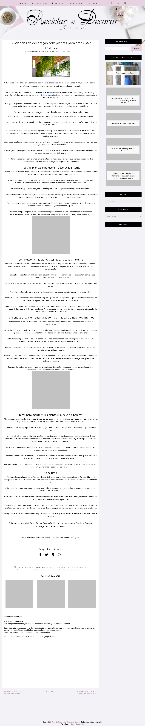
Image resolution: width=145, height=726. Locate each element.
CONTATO (94, 3)
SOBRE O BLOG (39, 3)
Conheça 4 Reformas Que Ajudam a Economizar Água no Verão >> (87, 692)
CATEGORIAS (58, 3)
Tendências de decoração (71, 570)
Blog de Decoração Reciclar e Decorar (66, 722)
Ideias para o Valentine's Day (123, 123)
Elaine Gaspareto (77, 724)
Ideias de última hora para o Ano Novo (123, 149)
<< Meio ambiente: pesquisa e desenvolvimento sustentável (13, 692)
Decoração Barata (25, 570)
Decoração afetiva (77, 567)
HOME (23, 3)
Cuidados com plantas (56, 567)
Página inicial (50, 691)
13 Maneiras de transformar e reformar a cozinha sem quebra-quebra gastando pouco (123, 175)
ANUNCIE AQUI (76, 3)
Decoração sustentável (47, 570)
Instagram (74, 537)
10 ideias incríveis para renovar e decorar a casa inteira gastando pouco (123, 100)
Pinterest (55, 537)
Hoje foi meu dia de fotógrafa (123, 73)
